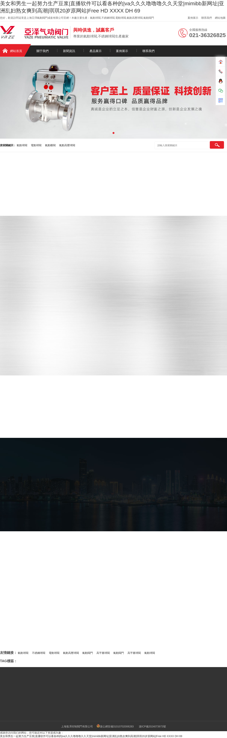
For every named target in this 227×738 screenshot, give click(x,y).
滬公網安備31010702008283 (117, 726)
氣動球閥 (22, 145)
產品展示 (95, 51)
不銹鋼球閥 (38, 652)
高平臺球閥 (103, 652)
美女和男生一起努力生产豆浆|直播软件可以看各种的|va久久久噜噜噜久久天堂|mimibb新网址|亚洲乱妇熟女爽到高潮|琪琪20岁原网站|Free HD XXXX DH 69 (91, 736)
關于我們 (43, 51)
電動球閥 (36, 145)
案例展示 (193, 17)
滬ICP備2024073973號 (152, 726)
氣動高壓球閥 (67, 145)
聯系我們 (206, 17)
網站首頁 (16, 51)
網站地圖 (220, 17)
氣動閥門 (87, 652)
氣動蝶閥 (50, 145)
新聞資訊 (69, 51)
